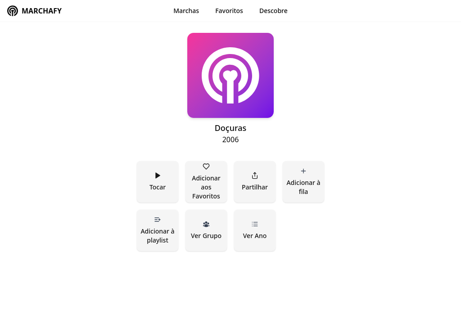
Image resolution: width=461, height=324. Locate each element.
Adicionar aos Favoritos (207, 181)
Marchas (186, 10)
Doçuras (231, 127)
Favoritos (229, 10)
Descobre (273, 10)
